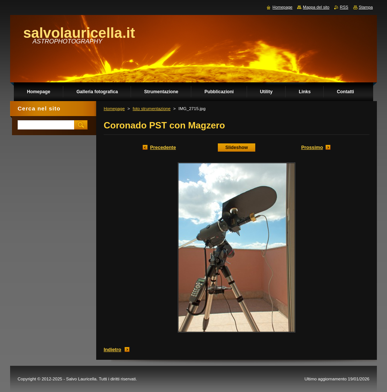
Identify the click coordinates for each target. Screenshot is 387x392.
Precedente (163, 147)
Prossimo (312, 147)
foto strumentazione (151, 108)
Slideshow (236, 147)
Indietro (112, 349)
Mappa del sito (316, 7)
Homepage (114, 108)
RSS (344, 7)
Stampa (366, 7)
